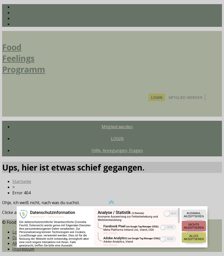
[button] (166, 199)
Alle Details (110, 219)
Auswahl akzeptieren (194, 200)
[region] (137, 212)
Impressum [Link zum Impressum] (37, 202)
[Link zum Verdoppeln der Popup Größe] (112, 188)
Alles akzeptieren (194, 223)
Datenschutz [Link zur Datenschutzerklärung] (56, 202)
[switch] (171, 199)
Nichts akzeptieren (194, 212)
